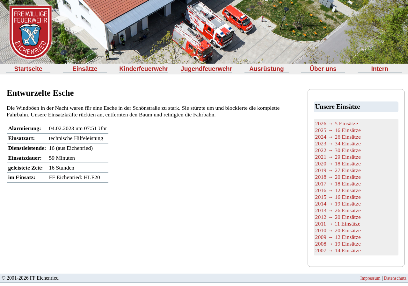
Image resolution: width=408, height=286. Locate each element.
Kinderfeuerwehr (143, 68)
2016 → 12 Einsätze (338, 190)
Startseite (28, 68)
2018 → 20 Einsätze (338, 177)
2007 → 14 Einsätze (338, 250)
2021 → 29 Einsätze (338, 157)
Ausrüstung (266, 68)
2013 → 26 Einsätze (338, 210)
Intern (379, 68)
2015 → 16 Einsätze (338, 197)
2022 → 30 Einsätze (338, 150)
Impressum (370, 278)
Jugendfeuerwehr (206, 68)
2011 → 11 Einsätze (338, 223)
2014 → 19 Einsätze (338, 203)
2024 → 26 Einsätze (338, 137)
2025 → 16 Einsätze (338, 130)
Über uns (323, 68)
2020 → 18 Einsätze (338, 163)
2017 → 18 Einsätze (338, 183)
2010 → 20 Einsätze (338, 230)
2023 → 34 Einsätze (338, 143)
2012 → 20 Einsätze (338, 217)
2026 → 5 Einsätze (336, 123)
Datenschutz (395, 278)
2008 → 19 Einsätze (338, 244)
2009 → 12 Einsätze (338, 237)
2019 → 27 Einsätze (338, 170)
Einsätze (85, 68)
